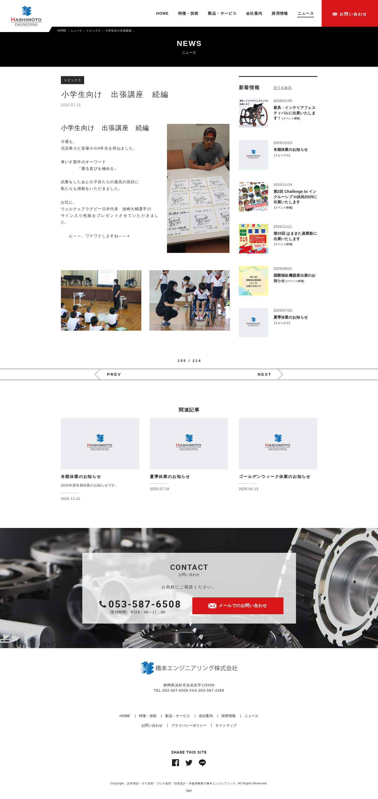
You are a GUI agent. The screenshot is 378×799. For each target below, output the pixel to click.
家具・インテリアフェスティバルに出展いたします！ (294, 112)
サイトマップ (226, 725)
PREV (114, 374)
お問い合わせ (152, 725)
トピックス (282, 155)
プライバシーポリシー (189, 725)
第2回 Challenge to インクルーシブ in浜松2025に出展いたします (295, 196)
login (189, 790)
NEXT (265, 374)
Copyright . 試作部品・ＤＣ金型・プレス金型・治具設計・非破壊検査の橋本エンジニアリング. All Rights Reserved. (188, 783)
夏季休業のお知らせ (291, 317)
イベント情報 (291, 118)
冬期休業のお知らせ (291, 149)
